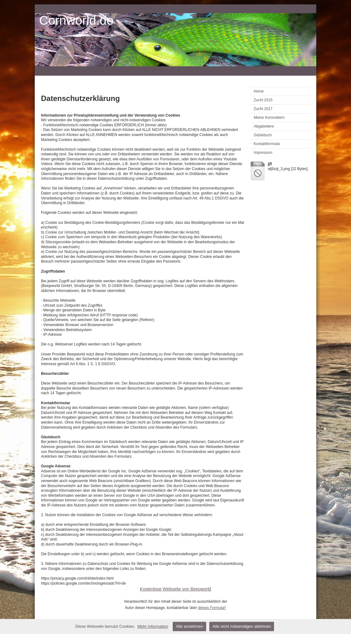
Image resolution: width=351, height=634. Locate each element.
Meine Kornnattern (269, 117)
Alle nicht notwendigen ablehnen (241, 626)
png (257, 164)
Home (259, 91)
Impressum (263, 152)
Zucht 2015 (263, 100)
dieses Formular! (212, 608)
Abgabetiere (264, 126)
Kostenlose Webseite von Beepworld (175, 588)
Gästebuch (263, 135)
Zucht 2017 (263, 109)
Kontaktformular (267, 144)
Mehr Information (152, 626)
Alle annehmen (189, 626)
